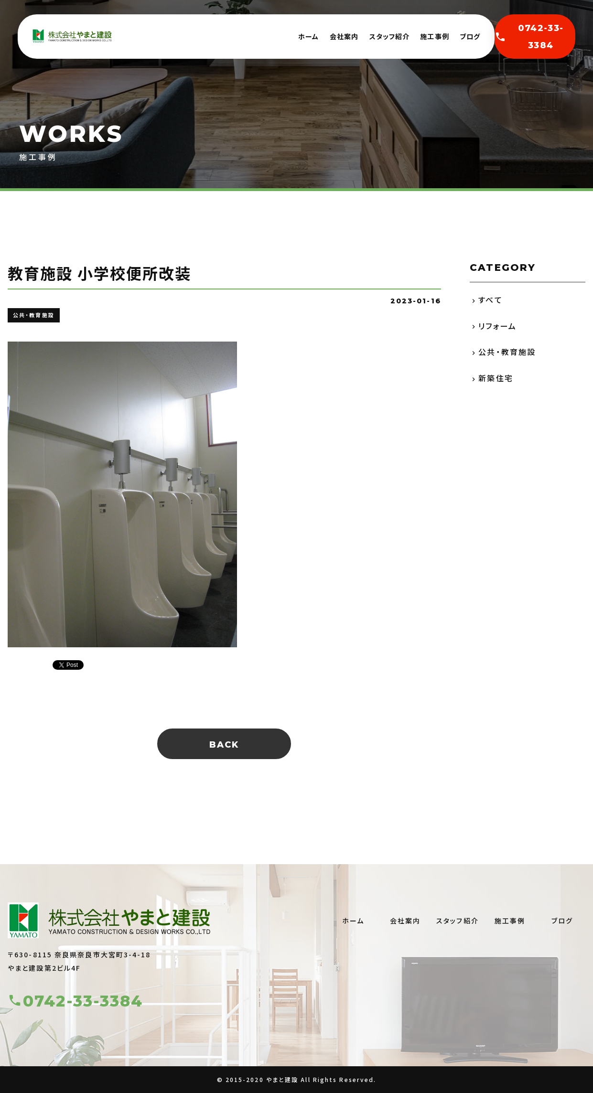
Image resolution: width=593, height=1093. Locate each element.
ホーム (308, 36)
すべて (490, 299)
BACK (224, 744)
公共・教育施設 (507, 351)
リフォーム (497, 326)
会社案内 (344, 36)
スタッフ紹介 (389, 36)
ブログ (470, 36)
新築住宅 (495, 378)
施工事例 (434, 36)
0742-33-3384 (529, 37)
